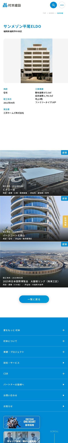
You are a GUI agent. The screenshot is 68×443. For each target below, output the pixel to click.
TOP (44, 13)
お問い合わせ (10, 395)
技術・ (11, 362)
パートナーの (13, 384)
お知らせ (8, 406)
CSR (5, 373)
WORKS (51, 13)
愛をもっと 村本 (11, 330)
